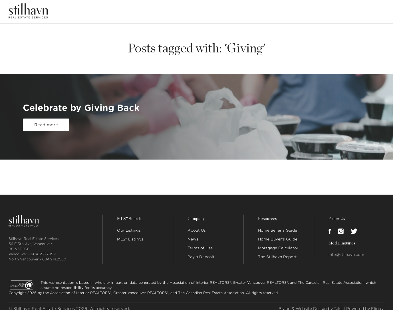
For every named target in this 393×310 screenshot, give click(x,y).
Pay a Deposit (201, 252)
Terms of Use (200, 243)
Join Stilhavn (341, 9)
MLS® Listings (130, 234)
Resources (267, 214)
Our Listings (208, 9)
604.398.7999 (43, 249)
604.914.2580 (54, 254)
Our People (286, 9)
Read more (46, 123)
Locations (312, 9)
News (193, 234)
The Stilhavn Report (277, 252)
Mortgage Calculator (278, 243)
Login (378, 9)
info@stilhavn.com (346, 250)
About (262, 9)
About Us (197, 226)
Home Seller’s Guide (277, 226)
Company (196, 214)
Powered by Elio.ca (363, 304)
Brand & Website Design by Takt (305, 304)
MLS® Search (238, 9)
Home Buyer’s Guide (277, 234)
